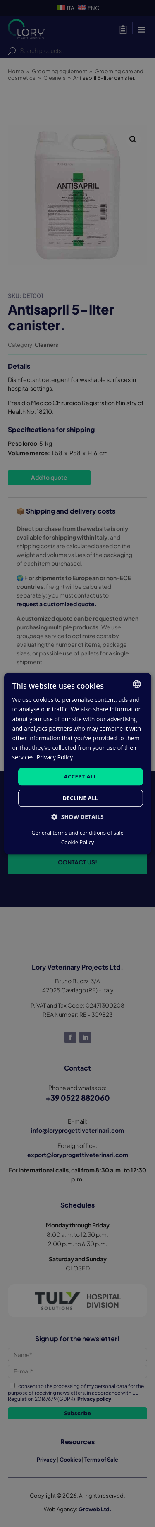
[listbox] (137, 684)
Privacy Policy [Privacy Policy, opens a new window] (55, 757)
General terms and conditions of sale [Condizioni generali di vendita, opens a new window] (77, 832)
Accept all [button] (80, 776)
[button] (77, 817)
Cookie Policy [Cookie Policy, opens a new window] (77, 842)
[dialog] (77, 763)
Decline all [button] (80, 798)
